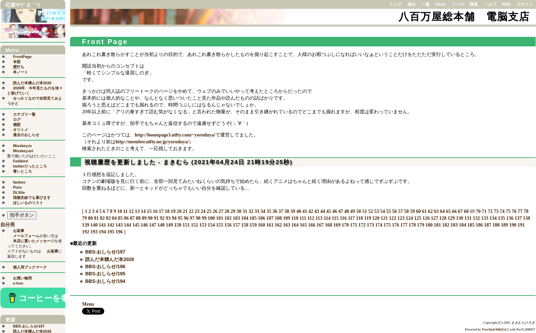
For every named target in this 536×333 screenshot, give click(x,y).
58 (406, 211)
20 (179, 211)
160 (261, 225)
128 (442, 218)
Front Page (105, 41)
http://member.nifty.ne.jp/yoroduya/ (152, 141)
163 (286, 225)
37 (280, 211)
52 (370, 211)
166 (312, 225)
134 (493, 218)
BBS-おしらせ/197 (105, 252)
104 (245, 218)
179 (420, 225)
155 (219, 225)
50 (358, 211)
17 (161, 211)
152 (194, 225)
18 (167, 211)
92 (162, 218)
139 (85, 225)
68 (466, 211)
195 (111, 231)
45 (328, 211)
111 (302, 218)
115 (335, 218)
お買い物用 (22, 278)
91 (156, 218)
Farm (440, 4)
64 (442, 211)
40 (298, 211)
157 (236, 225)
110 (295, 218)
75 (508, 211)
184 (462, 225)
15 (149, 211)
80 (90, 218)
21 (185, 211)
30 (239, 211)
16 (155, 211)
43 (316, 211)
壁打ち (18, 67)
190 (513, 225)
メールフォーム (26, 236)
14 (143, 211)
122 (392, 218)
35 (268, 211)
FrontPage (22, 57)
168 (328, 225)
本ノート (20, 72)
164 (295, 225)
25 (208, 211)
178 (412, 225)
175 (387, 225)
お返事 (18, 231)
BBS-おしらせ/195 (105, 273)
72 (490, 211)
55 (388, 211)
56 (394, 211)
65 (448, 211)
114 (327, 218)
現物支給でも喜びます (32, 198)
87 (132, 218)
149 (169, 225)
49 (352, 211)
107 (269, 218)
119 (367, 218)
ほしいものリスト (28, 203)
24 (203, 211)
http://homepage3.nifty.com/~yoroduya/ (175, 134)
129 (451, 218)
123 (401, 218)
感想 (17, 124)
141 (102, 225)
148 (161, 225)
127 (434, 218)
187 (487, 225)
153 (202, 225)
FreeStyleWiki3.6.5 (495, 329)
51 (364, 211)
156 (228, 225)
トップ (395, 4)
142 (111, 225)
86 (126, 218)
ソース (458, 4)
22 (191, 211)
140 (94, 225)
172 (362, 225)
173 (370, 225)
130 (459, 218)
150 (178, 225)
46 (334, 211)
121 (384, 218)
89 (144, 218)
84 (114, 218)
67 (460, 211)
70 (478, 211)
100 (211, 218)
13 (137, 211)
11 (125, 211)
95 (180, 218)
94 (174, 218)
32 (251, 211)
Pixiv (17, 187)
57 (400, 211)
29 (232, 211)
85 (120, 218)
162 (278, 225)
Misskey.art (23, 151)
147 (152, 225)
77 (520, 211)
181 (437, 225)
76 (514, 211)
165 (303, 225)
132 (476, 218)
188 (496, 225)
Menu (88, 304)
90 (150, 218)
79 (84, 218)
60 (418, 211)
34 (262, 211)
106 (261, 218)
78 (526, 211)
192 (85, 231)
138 (526, 218)
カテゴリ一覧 (24, 114)
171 (353, 225)
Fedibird (20, 161)
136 (509, 218)
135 (501, 218)
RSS (506, 4)
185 (470, 225)
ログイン (525, 4)
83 (108, 218)
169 (336, 225)
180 (429, 225)
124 (409, 218)
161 (269, 225)
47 (340, 211)
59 (412, 211)
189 (504, 225)
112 (310, 218)
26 (215, 211)
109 (286, 218)
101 (219, 218)
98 (198, 218)
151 (186, 225)
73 (496, 211)
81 (96, 218)
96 (186, 218)
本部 (17, 62)
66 (454, 211)
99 (204, 218)
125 (417, 218)
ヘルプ (490, 4)
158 (245, 225)
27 (220, 211)
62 (430, 211)
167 (320, 225)
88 (138, 218)
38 (286, 211)
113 (319, 218)
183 (454, 225)
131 (468, 218)
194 (102, 231)
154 (211, 225)
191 (521, 225)
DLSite (19, 192)
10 (119, 211)
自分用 (7, 224)
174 (379, 225)
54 (382, 211)
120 (375, 218)
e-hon (18, 283)
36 (274, 211)
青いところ (22, 171)
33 (256, 211)
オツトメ (20, 130)
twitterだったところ (30, 166)
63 (436, 211)
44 (322, 211)
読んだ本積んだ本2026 (109, 259)
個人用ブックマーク (30, 267)
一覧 (425, 4)
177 (403, 225)
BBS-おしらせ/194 (105, 281)
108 (278, 218)
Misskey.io (22, 146)
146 (144, 225)
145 (135, 225)
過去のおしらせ (26, 135)
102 (228, 218)
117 (351, 218)
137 (518, 218)
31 (244, 211)
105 (253, 218)
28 (227, 211)
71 (484, 211)
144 (127, 225)
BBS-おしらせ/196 (105, 266)
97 (192, 218)
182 (446, 225)
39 (292, 211)
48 (346, 211)
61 (424, 211)
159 (253, 225)
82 (102, 218)
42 (310, 211)
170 (345, 225)
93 (168, 218)
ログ (17, 119)
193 (94, 231)
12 (131, 211)
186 (479, 225)
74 (502, 211)
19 (173, 211)
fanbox (19, 182)
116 (343, 218)
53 (376, 211)
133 (484, 218)
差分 (411, 4)
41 (304, 211)
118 (359, 218)
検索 (474, 4)
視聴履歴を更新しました (120, 162)
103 (236, 218)
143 (119, 225)
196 (119, 231)
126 (426, 218)
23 (197, 211)
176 (395, 225)
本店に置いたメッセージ (33, 241)
